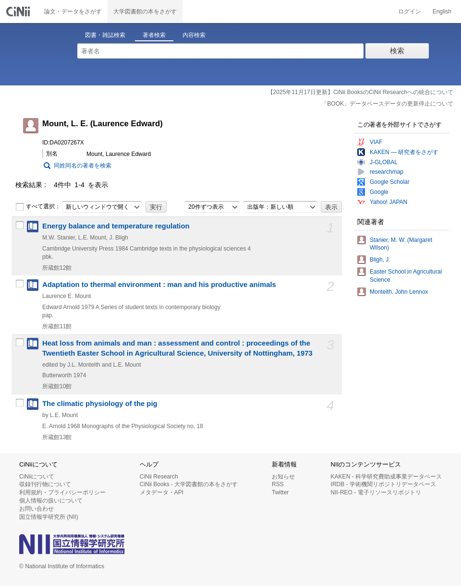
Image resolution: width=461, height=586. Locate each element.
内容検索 (194, 35)
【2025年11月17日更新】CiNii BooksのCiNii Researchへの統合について (360, 92)
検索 (397, 51)
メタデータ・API (161, 492)
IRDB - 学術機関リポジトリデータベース (383, 484)
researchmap (386, 171)
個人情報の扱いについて (51, 500)
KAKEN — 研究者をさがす (404, 152)
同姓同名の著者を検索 (82, 165)
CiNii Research (159, 476)
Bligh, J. (380, 259)
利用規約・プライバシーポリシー (62, 492)
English (442, 11)
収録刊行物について (45, 484)
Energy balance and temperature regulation (116, 226)
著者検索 (154, 35)
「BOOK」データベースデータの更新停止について (387, 103)
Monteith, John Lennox (399, 291)
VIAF (376, 142)
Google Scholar (390, 182)
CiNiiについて (36, 476)
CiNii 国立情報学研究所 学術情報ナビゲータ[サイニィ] (19, 11)
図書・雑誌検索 (105, 35)
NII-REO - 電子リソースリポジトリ (376, 492)
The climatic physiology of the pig (100, 403)
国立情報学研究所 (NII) (48, 517)
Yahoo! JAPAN (388, 202)
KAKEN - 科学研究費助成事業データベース (386, 476)
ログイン (409, 11)
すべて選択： (38, 207)
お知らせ (283, 476)
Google (379, 192)
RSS (278, 484)
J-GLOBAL (384, 162)
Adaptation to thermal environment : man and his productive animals (159, 284)
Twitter (280, 492)
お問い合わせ (36, 508)
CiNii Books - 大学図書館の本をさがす (189, 484)
